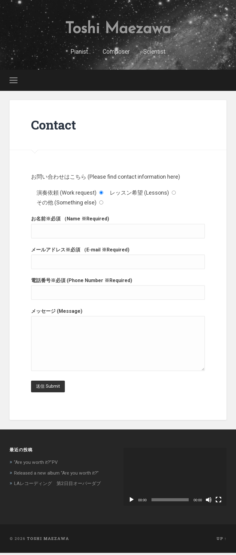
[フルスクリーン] (218, 502)
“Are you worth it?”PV (38, 464)
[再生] (131, 502)
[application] (175, 479)
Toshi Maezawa (118, 29)
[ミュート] (209, 502)
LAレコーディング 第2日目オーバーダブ (63, 485)
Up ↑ (221, 540)
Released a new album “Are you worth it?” (61, 475)
